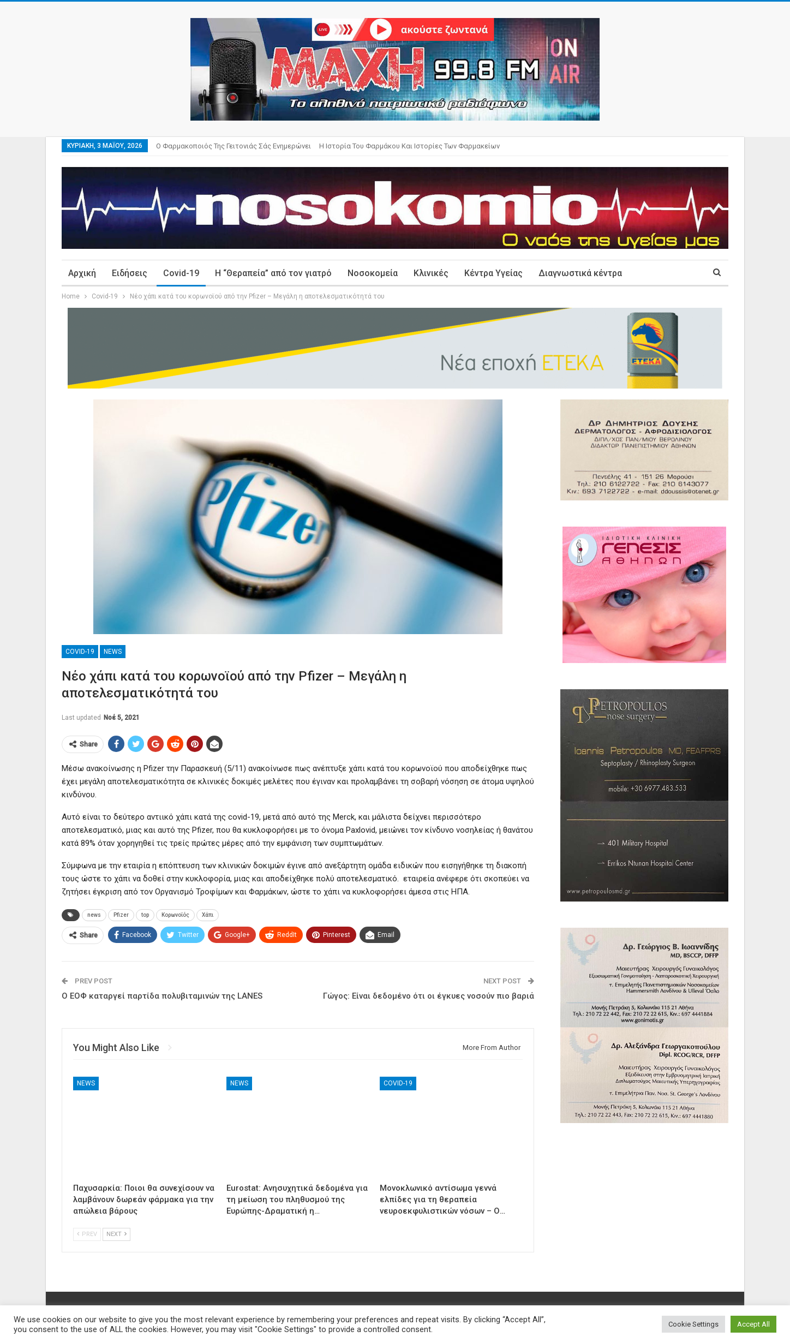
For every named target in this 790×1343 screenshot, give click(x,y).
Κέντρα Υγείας (493, 273)
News (113, 651)
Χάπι (207, 915)
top (145, 915)
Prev (87, 1234)
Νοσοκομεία (373, 273)
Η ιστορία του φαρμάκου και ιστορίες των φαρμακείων (409, 146)
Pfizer (121, 915)
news (94, 915)
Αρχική (82, 273)
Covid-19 (181, 273)
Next (116, 1234)
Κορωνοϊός (175, 915)
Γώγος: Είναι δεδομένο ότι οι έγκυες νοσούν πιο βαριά (428, 996)
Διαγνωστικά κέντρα (580, 273)
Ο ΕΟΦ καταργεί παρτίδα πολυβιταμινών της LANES (162, 996)
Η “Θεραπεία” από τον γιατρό (273, 273)
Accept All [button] (753, 1324)
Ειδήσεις (129, 273)
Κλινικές (431, 273)
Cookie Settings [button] (693, 1324)
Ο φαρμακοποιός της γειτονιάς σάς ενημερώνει (233, 146)
